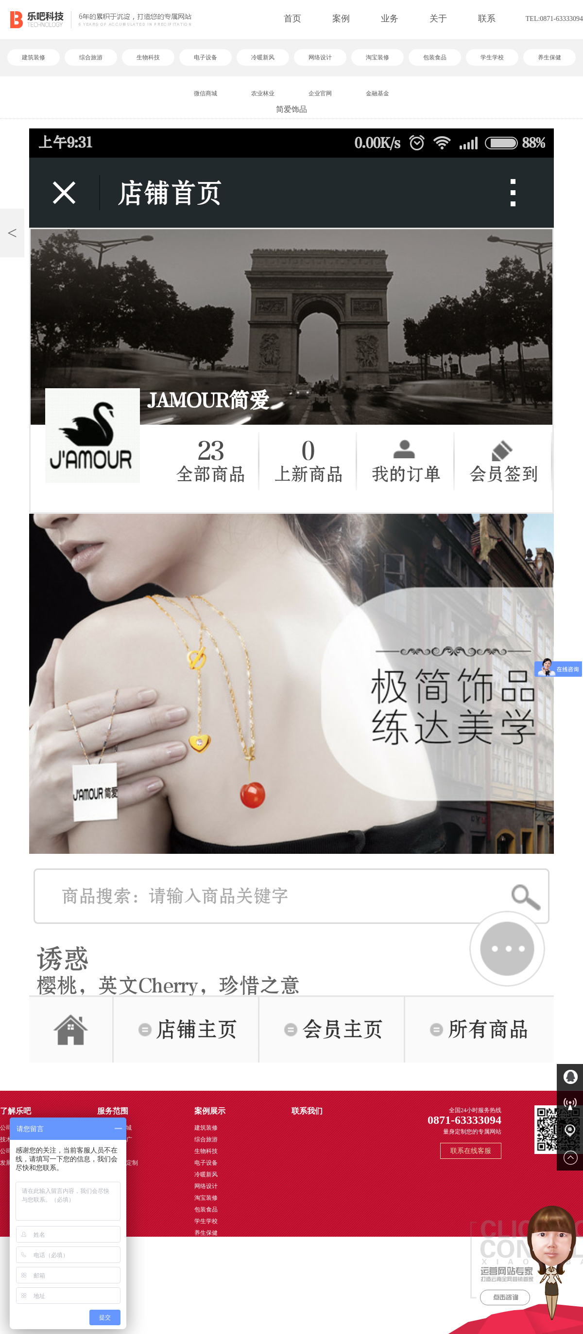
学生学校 (492, 57)
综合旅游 (91, 57)
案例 (341, 18)
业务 (389, 18)
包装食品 (434, 57)
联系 (487, 18)
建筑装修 (33, 57)
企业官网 (320, 93)
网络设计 (320, 57)
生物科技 (148, 57)
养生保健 (549, 57)
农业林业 (262, 93)
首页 (292, 18)
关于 (438, 18)
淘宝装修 (377, 57)
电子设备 (205, 57)
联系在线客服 (470, 1150)
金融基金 (377, 93)
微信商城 (205, 93)
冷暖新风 (262, 57)
